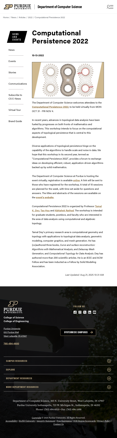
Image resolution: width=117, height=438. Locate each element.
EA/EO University (27, 421)
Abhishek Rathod (64, 210)
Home (6, 17)
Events (12, 61)
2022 (30, 17)
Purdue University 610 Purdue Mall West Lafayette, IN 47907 (15, 332)
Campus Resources (58, 361)
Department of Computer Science (60, 6)
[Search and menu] (109, 6)
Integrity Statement (46, 421)
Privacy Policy (103, 421)
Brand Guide (15, 121)
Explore (58, 370)
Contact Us (58, 424)
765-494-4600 (11, 343)
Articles (22, 17)
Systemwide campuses (76, 332)
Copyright (36, 417)
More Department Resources (58, 387)
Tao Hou (45, 210)
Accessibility (11, 421)
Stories (12, 72)
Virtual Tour (15, 110)
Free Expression (64, 421)
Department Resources (58, 378)
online (76, 180)
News (13, 17)
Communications (18, 83)
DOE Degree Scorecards (84, 421)
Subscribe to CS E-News (15, 96)
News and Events (16, 37)
